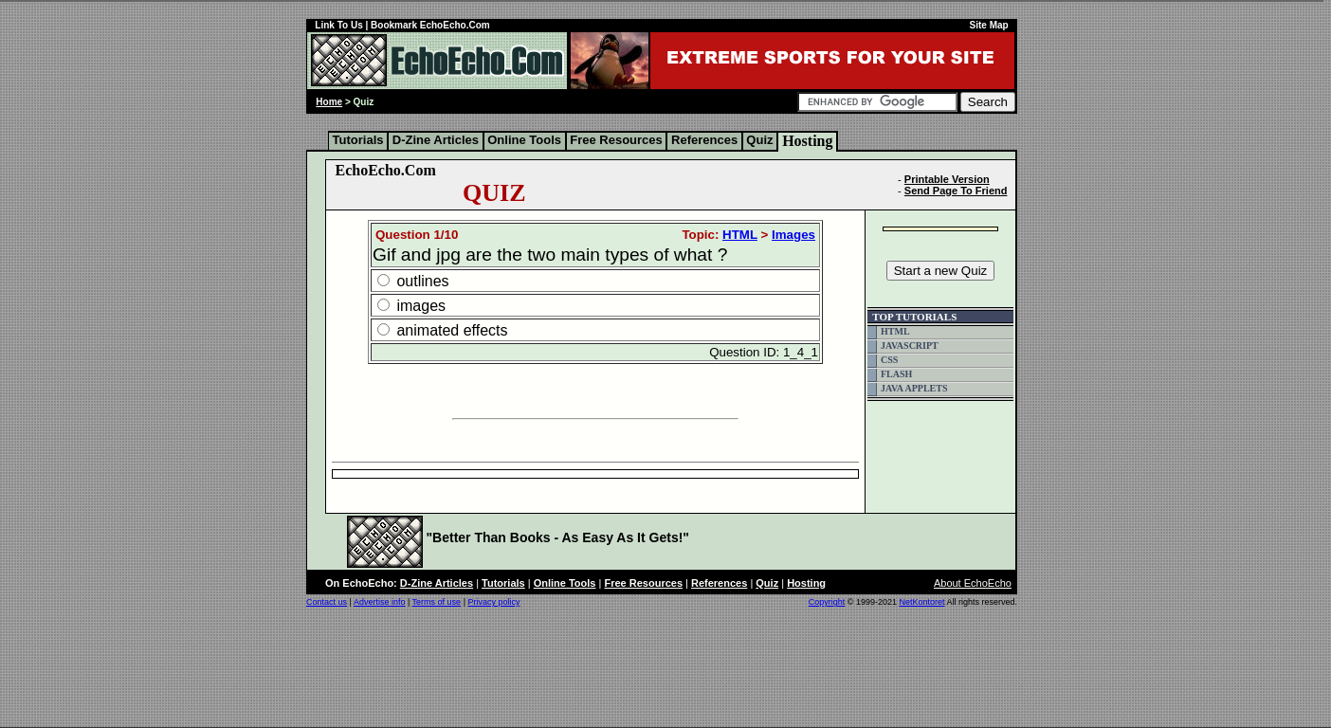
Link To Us (338, 25)
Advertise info (380, 602)
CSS (889, 360)
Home (329, 102)
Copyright (827, 602)
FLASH (896, 374)
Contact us (326, 602)
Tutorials (358, 140)
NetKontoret (921, 602)
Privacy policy (493, 602)
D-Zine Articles (435, 140)
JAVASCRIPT (910, 345)
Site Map (989, 25)
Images (793, 235)
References (703, 140)
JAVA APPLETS (914, 388)
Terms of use (437, 602)
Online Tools (524, 140)
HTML (739, 235)
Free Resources (616, 140)
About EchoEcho (973, 583)
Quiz (759, 140)
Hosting (807, 141)
